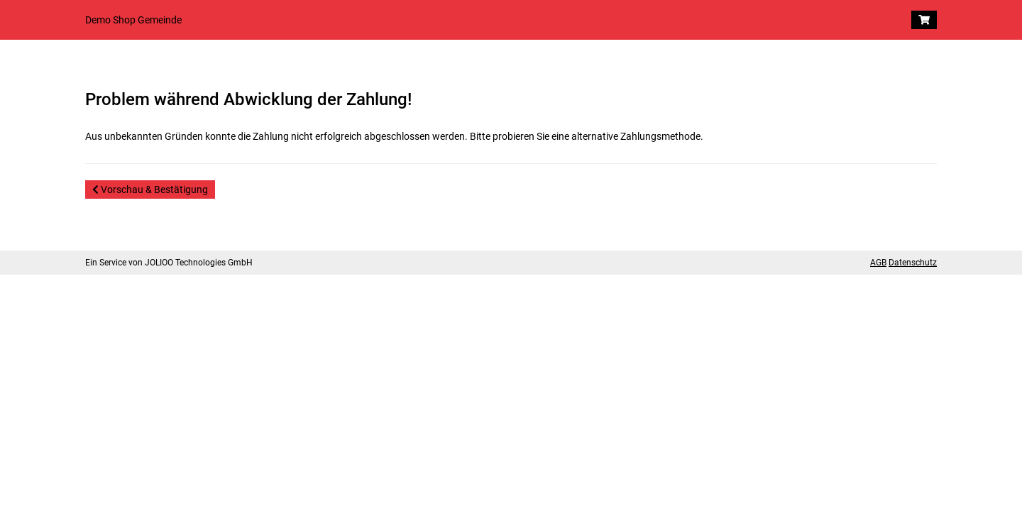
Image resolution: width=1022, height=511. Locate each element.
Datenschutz (913, 263)
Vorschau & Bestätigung (150, 189)
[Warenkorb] (924, 20)
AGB (878, 263)
